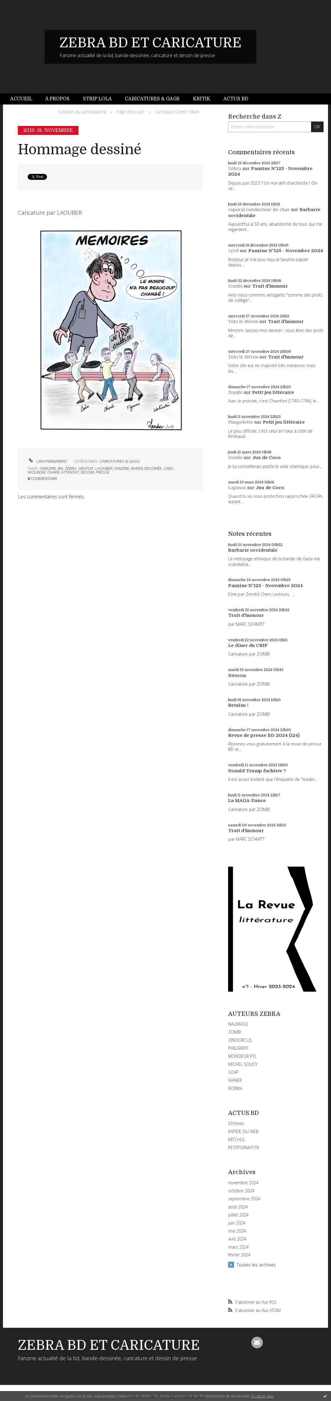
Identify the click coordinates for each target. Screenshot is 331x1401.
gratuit (86, 468)
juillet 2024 (238, 1215)
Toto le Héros (243, 321)
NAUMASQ (238, 1024)
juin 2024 (236, 1223)
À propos (57, 99)
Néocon (237, 675)
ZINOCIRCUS (240, 1040)
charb (53, 472)
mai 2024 (237, 1231)
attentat (70, 472)
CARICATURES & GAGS (120, 461)
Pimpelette (240, 422)
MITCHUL (236, 1139)
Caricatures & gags (152, 99)
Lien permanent (47, 461)
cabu (168, 468)
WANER (235, 1080)
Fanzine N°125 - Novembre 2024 (285, 250)
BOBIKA (235, 1088)
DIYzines (236, 1123)
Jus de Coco (266, 457)
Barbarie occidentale (252, 550)
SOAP (233, 1072)
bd (60, 468)
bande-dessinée (146, 468)
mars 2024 (238, 1247)
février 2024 (239, 1255)
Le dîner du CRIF (248, 645)
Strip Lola (97, 99)
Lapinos (237, 487)
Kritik (201, 99)
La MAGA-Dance (247, 800)
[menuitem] (24, 98)
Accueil (21, 99)
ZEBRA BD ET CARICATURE (150, 43)
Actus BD (235, 99)
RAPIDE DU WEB (243, 1131)
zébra (70, 468)
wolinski (37, 472)
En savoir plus (262, 1396)
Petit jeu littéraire (273, 392)
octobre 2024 (241, 1190)
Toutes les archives (256, 1265)
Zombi (235, 286)
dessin (87, 472)
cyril (233, 250)
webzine (48, 468)
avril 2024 (237, 1239)
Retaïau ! (238, 705)
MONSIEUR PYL (242, 1056)
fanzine (121, 468)
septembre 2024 (244, 1199)
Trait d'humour (270, 286)
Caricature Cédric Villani (176, 112)
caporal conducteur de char (259, 209)
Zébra (234, 168)
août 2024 (238, 1207)
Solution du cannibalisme (82, 112)
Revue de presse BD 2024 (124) (264, 735)
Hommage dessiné (79, 149)
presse (102, 472)
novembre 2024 (243, 1182)
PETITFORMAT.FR (243, 1147)
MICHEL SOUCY (242, 1064)
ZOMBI (234, 1032)
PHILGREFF (238, 1048)
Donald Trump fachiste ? (257, 770)
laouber (104, 468)
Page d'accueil (129, 112)
